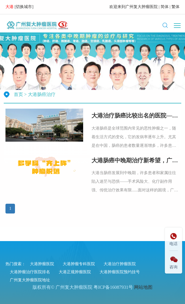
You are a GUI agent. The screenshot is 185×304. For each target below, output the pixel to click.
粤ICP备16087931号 (113, 287)
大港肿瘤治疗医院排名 (30, 272)
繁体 (175, 7)
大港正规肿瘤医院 (75, 272)
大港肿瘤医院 (42, 264)
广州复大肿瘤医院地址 (30, 280)
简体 (165, 7)
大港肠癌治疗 (42, 94)
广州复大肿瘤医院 (141, 7)
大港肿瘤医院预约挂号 (120, 272)
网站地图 (143, 287)
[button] (165, 25)
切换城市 (24, 7)
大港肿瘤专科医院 (79, 264)
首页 (18, 94)
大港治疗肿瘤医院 (120, 264)
